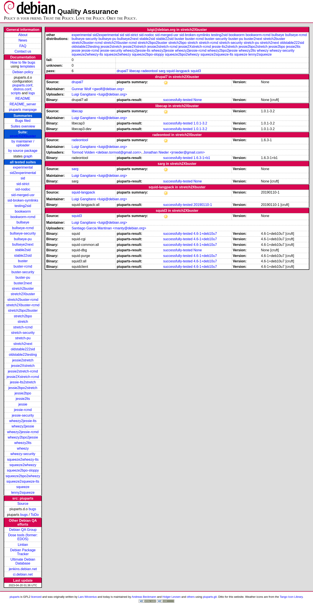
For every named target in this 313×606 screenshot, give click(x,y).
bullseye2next (22, 244)
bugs (32, 509)
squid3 (196, 71)
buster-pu (22, 277)
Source (22, 503)
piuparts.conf (22, 85)
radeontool (149, 71)
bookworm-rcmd (22, 217)
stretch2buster (23, 288)
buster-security (23, 272)
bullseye (22, 222)
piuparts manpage (23, 109)
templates (27, 66)
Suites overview (23, 126)
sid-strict (22, 184)
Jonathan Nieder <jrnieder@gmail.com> (174, 152)
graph (27, 156)
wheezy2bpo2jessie (23, 437)
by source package (22, 150)
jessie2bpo (23, 393)
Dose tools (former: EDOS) (23, 537)
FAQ (22, 46)
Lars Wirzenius (87, 596)
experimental (23, 167)
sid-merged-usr (23, 195)
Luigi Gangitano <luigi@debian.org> (99, 94)
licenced (36, 596)
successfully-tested (178, 100)
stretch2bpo (23, 316)
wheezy (23, 448)
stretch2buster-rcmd (22, 299)
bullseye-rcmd (23, 228)
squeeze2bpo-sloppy (23, 470)
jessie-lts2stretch (23, 382)
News (22, 40)
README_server (23, 104)
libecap (134, 71)
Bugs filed (22, 121)
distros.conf (22, 89)
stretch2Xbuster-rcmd (23, 305)
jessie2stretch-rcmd (23, 371)
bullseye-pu (23, 239)
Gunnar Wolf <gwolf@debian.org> (98, 89)
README (22, 98)
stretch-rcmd (23, 327)
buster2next (23, 283)
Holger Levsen (171, 596)
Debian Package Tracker (23, 552)
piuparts (15, 596)
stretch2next (22, 344)
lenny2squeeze (23, 492)
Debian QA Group (22, 529)
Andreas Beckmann (144, 596)
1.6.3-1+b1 (201, 158)
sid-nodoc (22, 189)
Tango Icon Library (291, 596)
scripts (16, 93)
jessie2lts (23, 399)
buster (23, 261)
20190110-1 (202, 205)
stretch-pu (23, 338)
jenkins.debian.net (23, 569)
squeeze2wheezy (22, 465)
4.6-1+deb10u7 (205, 233)
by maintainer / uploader (23, 143)
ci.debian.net (23, 574)
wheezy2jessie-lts (22, 421)
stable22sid (23, 255)
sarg (162, 71)
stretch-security (23, 332)
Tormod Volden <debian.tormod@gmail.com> (106, 152)
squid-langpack (178, 71)
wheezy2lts (22, 443)
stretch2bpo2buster (23, 310)
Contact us (23, 51)
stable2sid (23, 250)
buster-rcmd (23, 266)
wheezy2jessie (23, 426)
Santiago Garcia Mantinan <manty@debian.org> (109, 228)
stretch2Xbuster (23, 136)
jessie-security (23, 415)
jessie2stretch (22, 360)
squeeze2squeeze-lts (23, 481)
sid (23, 178)
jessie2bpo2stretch (22, 388)
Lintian (23, 544)
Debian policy (22, 72)
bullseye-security (23, 233)
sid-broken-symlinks (23, 200)
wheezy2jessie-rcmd (23, 432)
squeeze (23, 487)
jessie (22, 404)
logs (31, 93)
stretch (23, 321)
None (197, 100)
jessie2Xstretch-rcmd (23, 377)
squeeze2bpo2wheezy (23, 476)
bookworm (23, 211)
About (22, 35)
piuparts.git (210, 596)
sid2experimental (23, 173)
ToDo (35, 515)
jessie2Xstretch (23, 366)
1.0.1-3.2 (200, 123)
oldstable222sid (23, 349)
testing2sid (23, 206)
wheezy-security (22, 454)
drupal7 (122, 71)
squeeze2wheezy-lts (23, 459)
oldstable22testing (23, 354)
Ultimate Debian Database (22, 561)
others (191, 596)
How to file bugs (22, 62)
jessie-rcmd (23, 410)
